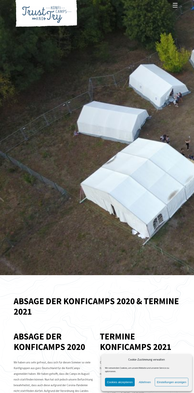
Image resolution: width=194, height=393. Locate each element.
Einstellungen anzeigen (171, 382)
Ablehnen (145, 382)
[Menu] (175, 5)
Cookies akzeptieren (120, 382)
